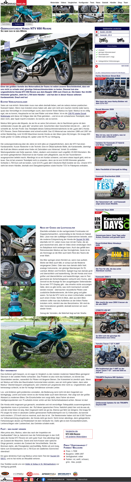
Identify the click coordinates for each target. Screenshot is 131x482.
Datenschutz (82, 479)
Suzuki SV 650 (82, 239)
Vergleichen (72, 3)
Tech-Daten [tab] (6, 24)
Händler (113, 3)
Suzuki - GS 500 (106, 32)
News (98, 3)
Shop (120, 3)
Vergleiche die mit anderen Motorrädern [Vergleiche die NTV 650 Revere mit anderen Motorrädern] (76, 434)
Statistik (105, 3)
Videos (63, 3)
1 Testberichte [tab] (18, 24)
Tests (92, 3)
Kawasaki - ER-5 (106, 35)
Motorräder (54, 3)
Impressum (71, 479)
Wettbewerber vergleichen (112, 28)
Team (126, 3)
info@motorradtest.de (55, 479)
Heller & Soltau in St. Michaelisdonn (40, 464)
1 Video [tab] (29, 24)
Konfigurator (83, 3)
